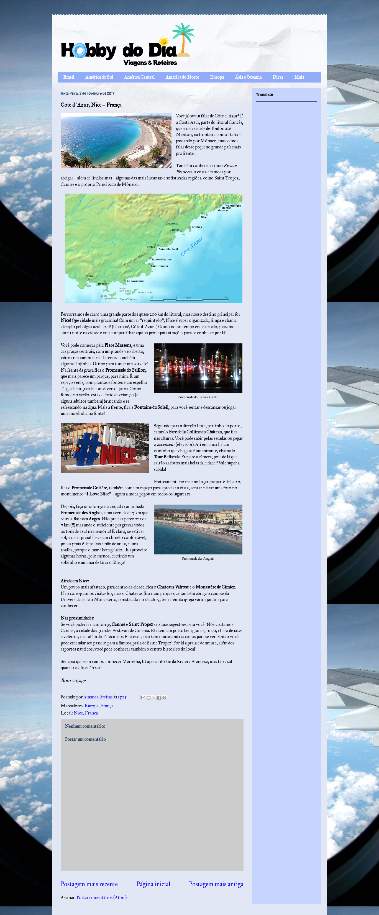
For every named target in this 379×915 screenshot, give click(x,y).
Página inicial (153, 884)
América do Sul (99, 77)
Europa (217, 77)
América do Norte (182, 77)
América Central (139, 77)
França (106, 705)
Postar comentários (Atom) (101, 897)
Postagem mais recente (89, 884)
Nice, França (86, 713)
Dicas (278, 77)
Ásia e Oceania (248, 77)
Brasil (68, 77)
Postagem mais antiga (216, 884)
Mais (299, 77)
